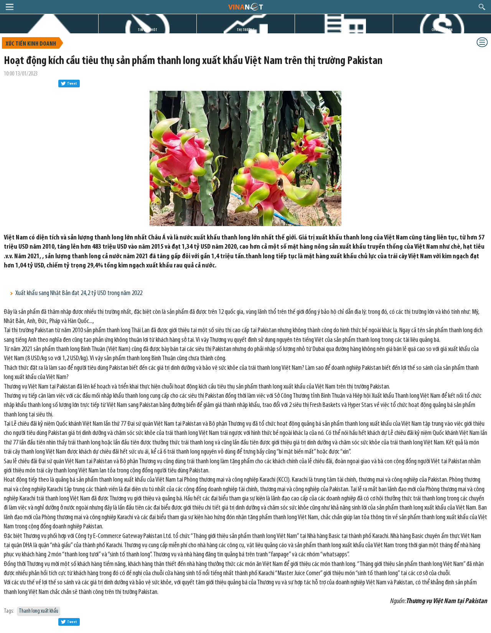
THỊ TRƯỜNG (246, 30)
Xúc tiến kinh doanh (31, 44)
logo (245, 6)
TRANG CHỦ (49, 30)
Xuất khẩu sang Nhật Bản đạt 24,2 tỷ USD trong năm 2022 (78, 293)
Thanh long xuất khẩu (38, 611)
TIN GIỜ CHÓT (147, 30)
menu (9, 7)
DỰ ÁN (344, 30)
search (482, 7)
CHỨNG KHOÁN (442, 30)
